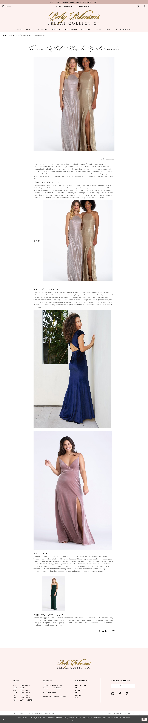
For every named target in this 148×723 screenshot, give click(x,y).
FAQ (77, 697)
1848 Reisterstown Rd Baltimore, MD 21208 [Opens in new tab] (53, 686)
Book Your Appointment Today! (84, 2)
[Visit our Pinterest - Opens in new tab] (127, 693)
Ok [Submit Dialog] (144, 719)
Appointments (81, 685)
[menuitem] (7, 6)
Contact (78, 695)
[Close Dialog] (3, 719)
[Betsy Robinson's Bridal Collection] (74, 17)
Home (4, 35)
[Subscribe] (133, 686)
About (77, 693)
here (73, 720)
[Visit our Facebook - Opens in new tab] (120, 693)
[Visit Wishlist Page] (137, 6)
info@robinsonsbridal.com (55, 697)
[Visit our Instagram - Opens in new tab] (112, 693)
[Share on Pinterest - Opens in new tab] (113, 631)
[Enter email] (123, 686)
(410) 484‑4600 (49, 692)
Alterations (80, 688)
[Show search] (7, 6)
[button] (144, 6)
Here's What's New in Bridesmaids (31, 35)
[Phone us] (85, 6)
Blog (11, 35)
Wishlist (78, 690)
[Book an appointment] (66, 6)
